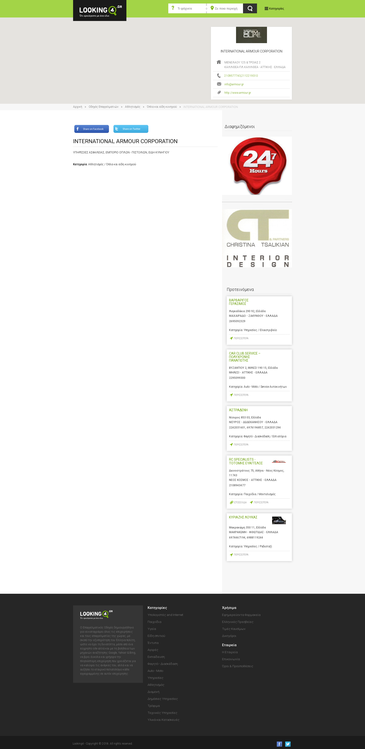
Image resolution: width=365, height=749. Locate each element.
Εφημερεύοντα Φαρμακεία (241, 615)
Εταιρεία (229, 645)
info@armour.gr (234, 84)
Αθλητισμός (132, 106)
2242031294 (272, 427)
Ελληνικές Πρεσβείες (237, 622)
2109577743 (232, 75)
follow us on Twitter (287, 744)
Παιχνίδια (154, 622)
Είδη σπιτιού (156, 636)
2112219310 (249, 75)
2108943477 (237, 485)
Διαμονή (153, 692)
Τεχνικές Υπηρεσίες (162, 712)
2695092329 (237, 321)
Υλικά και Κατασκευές (163, 719)
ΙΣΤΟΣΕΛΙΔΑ (240, 502)
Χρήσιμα (229, 608)
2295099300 (237, 378)
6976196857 (255, 427)
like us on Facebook (278, 744)
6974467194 (237, 537)
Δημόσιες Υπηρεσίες (163, 699)
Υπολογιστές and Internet (165, 615)
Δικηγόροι (229, 636)
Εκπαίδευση (156, 657)
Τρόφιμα (154, 706)
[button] (182, 56)
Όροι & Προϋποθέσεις (237, 666)
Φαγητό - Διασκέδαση (163, 664)
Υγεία (152, 629)
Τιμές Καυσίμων (234, 629)
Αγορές (153, 650)
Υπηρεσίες (155, 678)
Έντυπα (153, 643)
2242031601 (237, 427)
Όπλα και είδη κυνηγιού (162, 106)
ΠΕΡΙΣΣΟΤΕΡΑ (241, 338)
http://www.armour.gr (237, 92)
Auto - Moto (155, 671)
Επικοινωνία (231, 659)
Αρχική (77, 106)
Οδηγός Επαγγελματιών (103, 106)
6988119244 (255, 537)
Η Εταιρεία (230, 652)
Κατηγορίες (276, 8)
